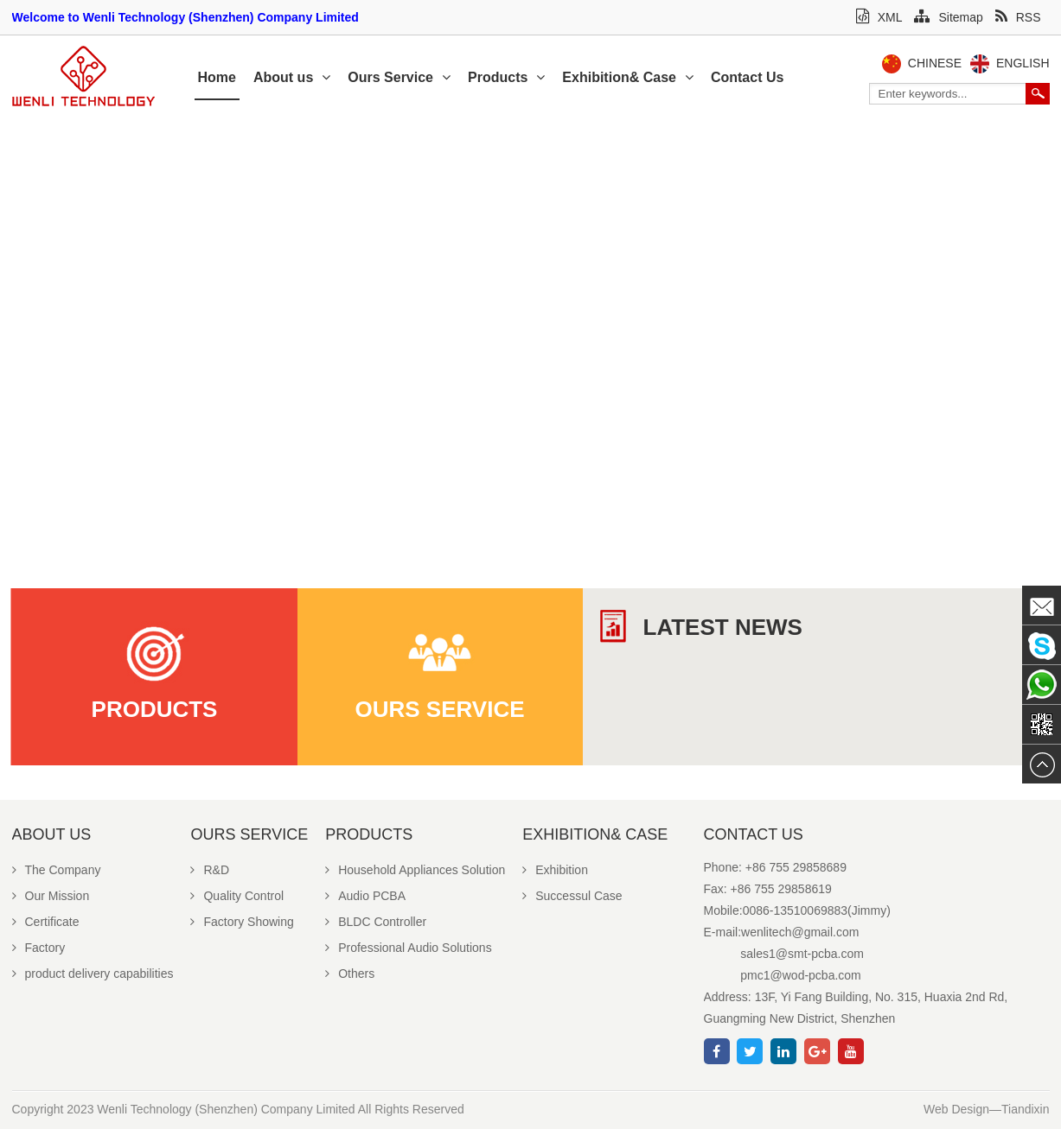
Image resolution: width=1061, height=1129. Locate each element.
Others (349, 973)
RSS (1018, 17)
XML (879, 17)
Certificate (46, 922)
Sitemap (948, 17)
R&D (209, 870)
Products (506, 77)
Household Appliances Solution (415, 870)
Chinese (935, 63)
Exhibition (555, 870)
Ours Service (399, 77)
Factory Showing (241, 922)
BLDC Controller (375, 922)
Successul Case (572, 896)
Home (217, 77)
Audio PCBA (365, 896)
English (1022, 63)
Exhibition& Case (627, 77)
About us (291, 77)
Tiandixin (1025, 1109)
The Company (56, 870)
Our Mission (51, 896)
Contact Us (747, 77)
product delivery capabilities (93, 973)
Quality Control (237, 896)
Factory (39, 948)
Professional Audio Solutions (408, 948)
